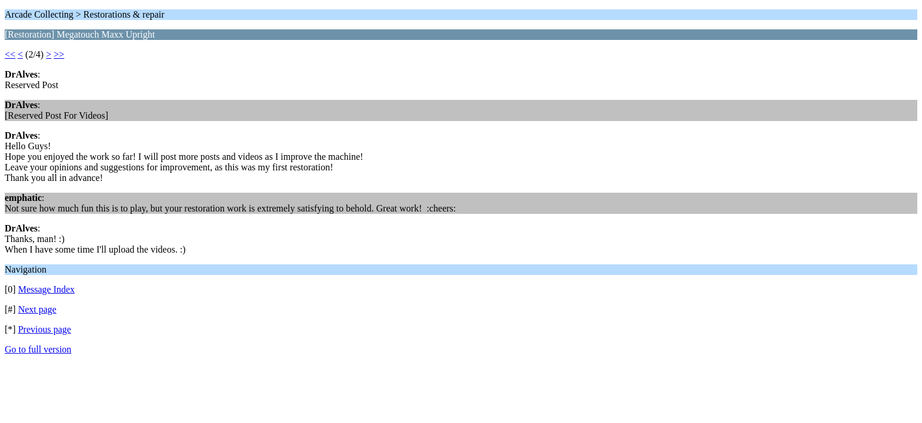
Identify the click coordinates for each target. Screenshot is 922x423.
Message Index (46, 289)
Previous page (44, 329)
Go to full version (38, 349)
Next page (37, 309)
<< (10, 54)
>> (59, 54)
